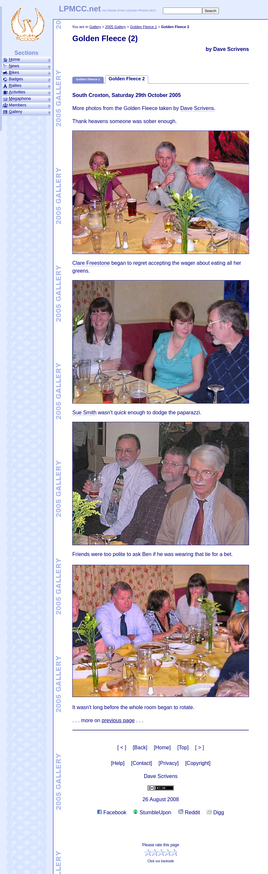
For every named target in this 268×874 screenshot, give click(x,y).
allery (26, 111)
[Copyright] (197, 763)
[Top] (183, 747)
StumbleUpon (152, 812)
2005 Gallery (115, 27)
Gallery (95, 27)
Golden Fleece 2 (127, 78)
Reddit (189, 812)
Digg (215, 812)
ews (26, 66)
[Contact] (141, 763)
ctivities (26, 92)
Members (26, 105)
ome (26, 59)
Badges (26, 79)
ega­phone (26, 98)
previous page (118, 720)
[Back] (140, 747)
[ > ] (199, 747)
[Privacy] (169, 763)
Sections (26, 53)
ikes (26, 72)
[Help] (118, 763)
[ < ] (121, 747)
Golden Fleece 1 (143, 27)
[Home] (162, 747)
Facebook (111, 812)
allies (26, 85)
